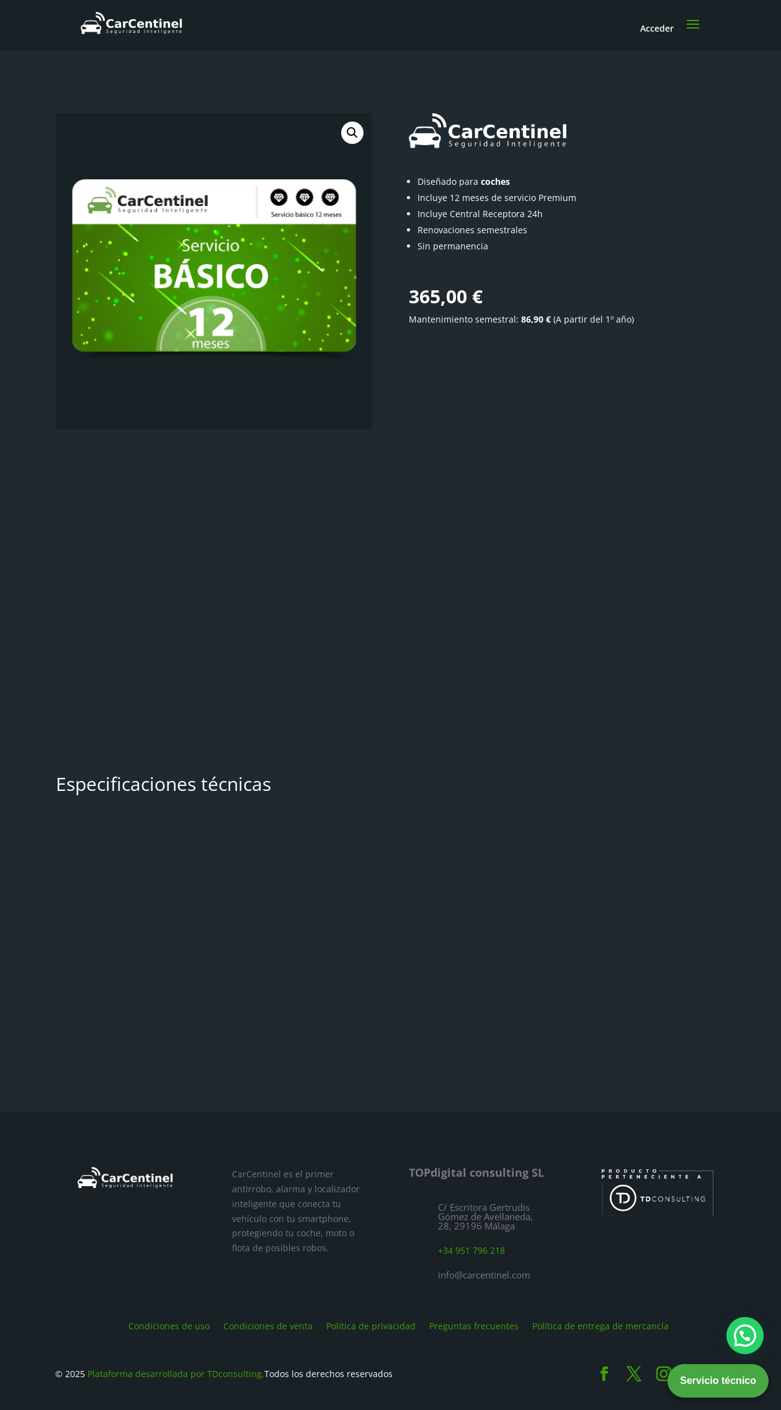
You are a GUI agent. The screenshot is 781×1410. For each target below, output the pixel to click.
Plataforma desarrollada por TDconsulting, (175, 1374)
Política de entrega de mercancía (600, 1325)
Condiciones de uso (169, 1325)
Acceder (657, 28)
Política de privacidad (371, 1325)
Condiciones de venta (268, 1325)
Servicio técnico (718, 1380)
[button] (352, 133)
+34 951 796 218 (471, 1250)
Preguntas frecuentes (474, 1325)
